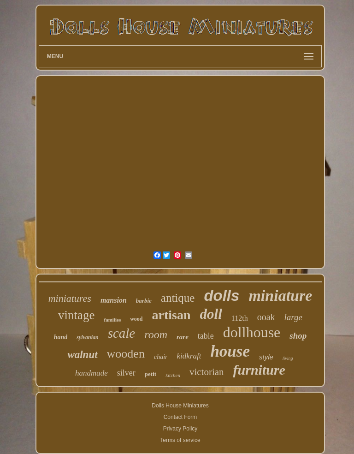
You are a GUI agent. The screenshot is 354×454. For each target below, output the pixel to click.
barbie (144, 300)
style (266, 357)
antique (178, 298)
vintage (76, 315)
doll (211, 314)
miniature (280, 295)
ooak (266, 317)
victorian (206, 371)
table (206, 335)
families (112, 320)
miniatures (69, 298)
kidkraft (189, 356)
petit (150, 373)
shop (298, 335)
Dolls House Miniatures (180, 405)
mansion (113, 300)
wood (136, 319)
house (230, 351)
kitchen (172, 375)
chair (161, 356)
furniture (259, 369)
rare (183, 336)
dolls (221, 295)
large (293, 317)
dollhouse (251, 332)
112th (239, 318)
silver (126, 372)
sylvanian (87, 337)
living (288, 358)
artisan (171, 315)
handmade (91, 373)
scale (122, 333)
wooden (126, 353)
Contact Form (180, 417)
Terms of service (180, 440)
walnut (82, 354)
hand (61, 337)
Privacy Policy (180, 428)
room (155, 334)
